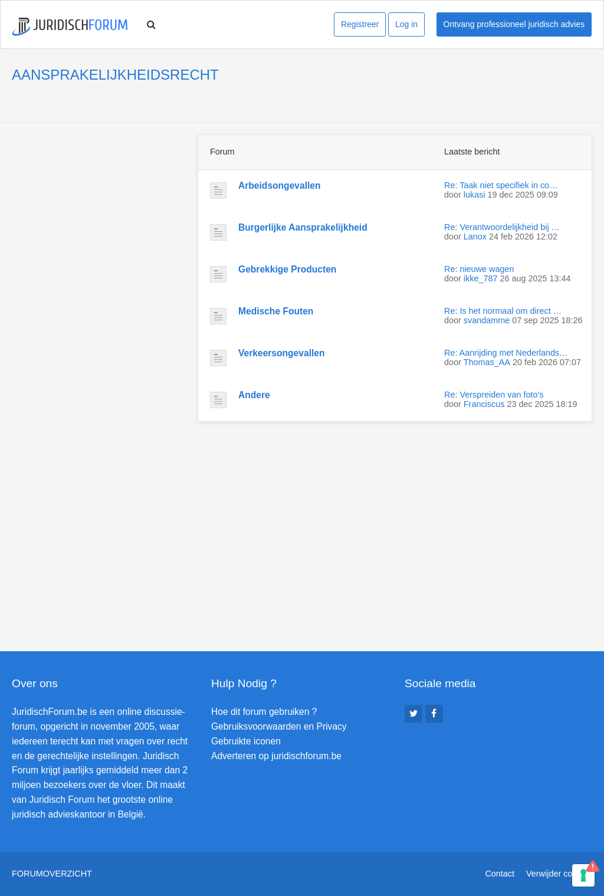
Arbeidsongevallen (279, 185)
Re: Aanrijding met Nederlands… (506, 352)
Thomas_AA (487, 362)
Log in (406, 24)
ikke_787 (481, 278)
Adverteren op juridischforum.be (276, 756)
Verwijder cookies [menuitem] (559, 873)
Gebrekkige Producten (287, 269)
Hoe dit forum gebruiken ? (264, 712)
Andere (254, 395)
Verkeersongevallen (281, 353)
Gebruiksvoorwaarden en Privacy (279, 726)
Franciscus (484, 404)
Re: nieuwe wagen (479, 269)
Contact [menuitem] (499, 873)
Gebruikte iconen (246, 741)
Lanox (475, 236)
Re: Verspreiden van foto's (493, 394)
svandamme (487, 320)
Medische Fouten (275, 311)
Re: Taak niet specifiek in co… (501, 185)
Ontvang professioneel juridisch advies (514, 24)
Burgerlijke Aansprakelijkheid (302, 227)
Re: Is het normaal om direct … (503, 311)
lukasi (474, 194)
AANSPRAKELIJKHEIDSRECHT (115, 75)
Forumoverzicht (52, 873)
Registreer (360, 24)
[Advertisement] (100, 208)
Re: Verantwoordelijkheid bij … (502, 227)
